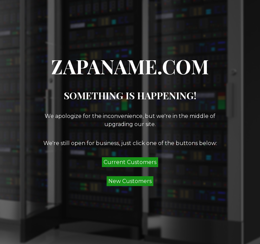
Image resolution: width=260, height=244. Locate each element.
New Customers (130, 181)
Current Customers (130, 162)
